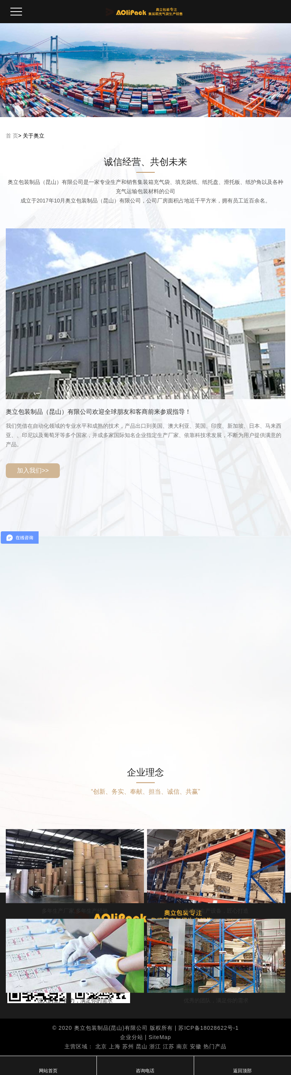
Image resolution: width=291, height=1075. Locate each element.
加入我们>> (33, 470)
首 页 (12, 136)
